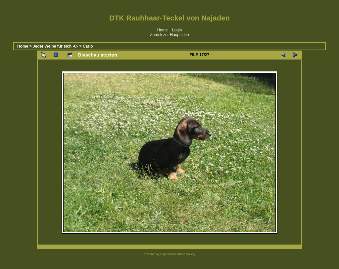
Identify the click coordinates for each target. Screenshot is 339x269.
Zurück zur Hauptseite (169, 34)
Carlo (88, 46)
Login (177, 30)
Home (162, 30)
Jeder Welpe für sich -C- (55, 46)
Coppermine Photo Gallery (177, 254)
